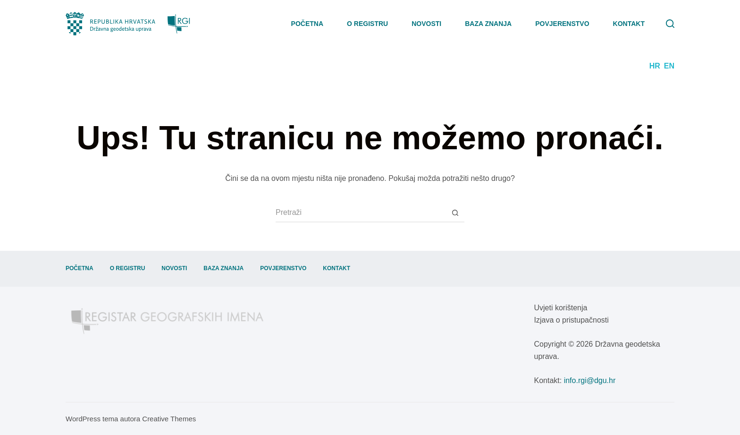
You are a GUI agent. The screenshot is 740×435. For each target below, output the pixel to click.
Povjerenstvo (562, 23)
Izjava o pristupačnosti (571, 320)
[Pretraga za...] (361, 213)
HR (654, 66)
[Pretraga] (670, 23)
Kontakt (629, 23)
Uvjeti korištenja (561, 308)
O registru (367, 23)
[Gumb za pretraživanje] (455, 213)
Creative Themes (169, 419)
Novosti (426, 23)
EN (669, 66)
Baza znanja (488, 23)
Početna (307, 23)
